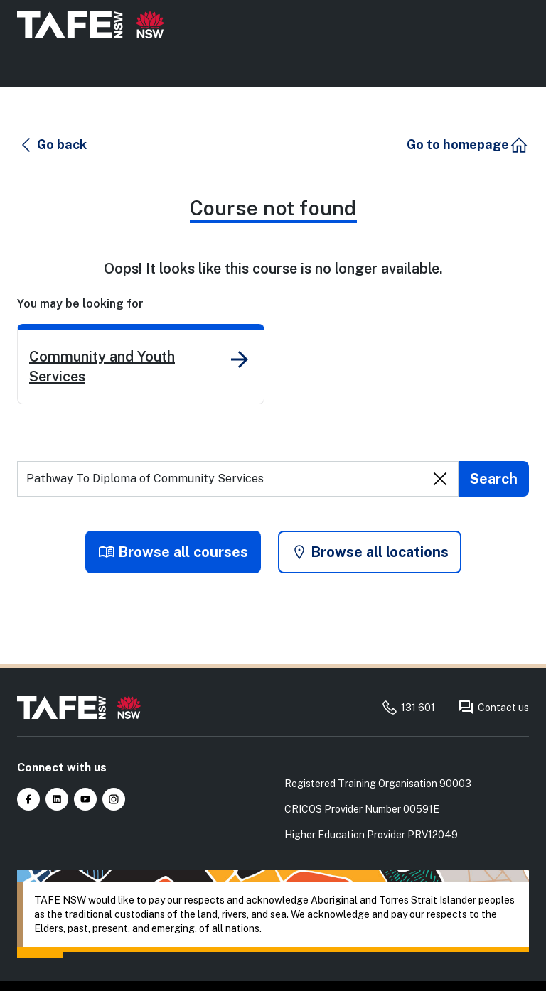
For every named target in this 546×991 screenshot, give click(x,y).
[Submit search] (494, 479)
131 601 (408, 707)
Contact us (493, 707)
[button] (52, 145)
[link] (140, 364)
